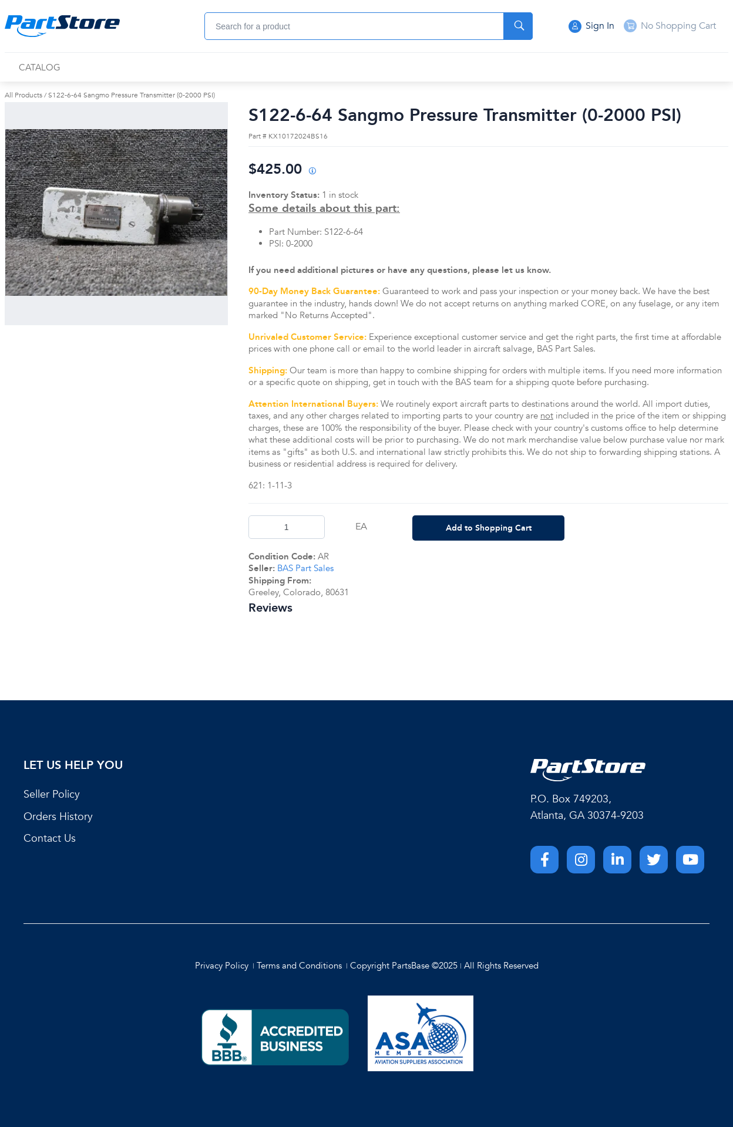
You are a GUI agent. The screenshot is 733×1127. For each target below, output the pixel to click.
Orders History (58, 816)
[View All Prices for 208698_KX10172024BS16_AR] (312, 171)
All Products (23, 95)
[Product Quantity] (286, 527)
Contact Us (49, 838)
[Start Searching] (518, 26)
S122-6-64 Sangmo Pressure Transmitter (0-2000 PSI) (131, 95)
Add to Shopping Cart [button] (489, 527)
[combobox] (368, 26)
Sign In (591, 26)
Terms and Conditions (299, 965)
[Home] (62, 26)
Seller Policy (51, 794)
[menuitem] (40, 68)
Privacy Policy (221, 965)
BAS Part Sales (305, 568)
